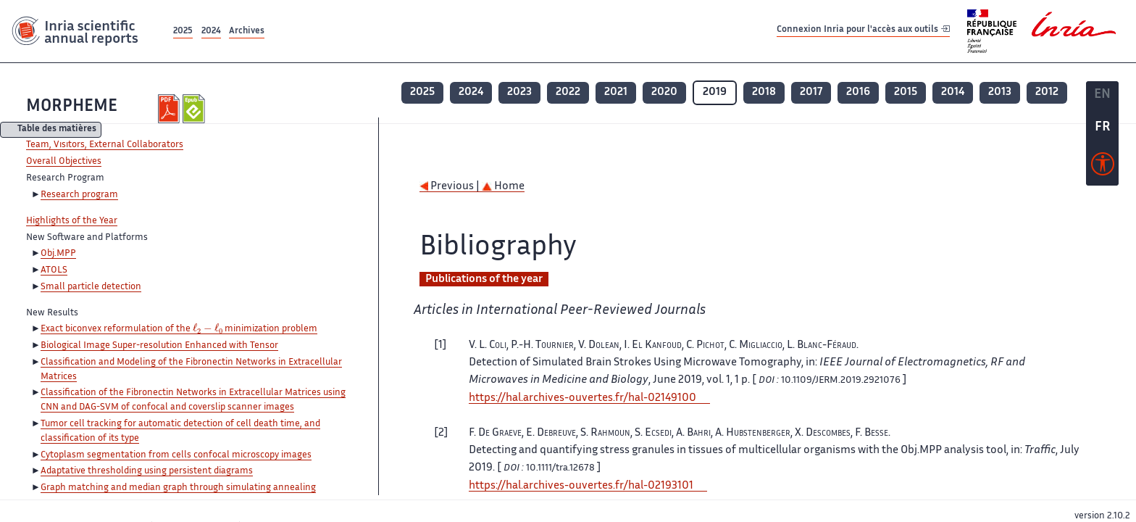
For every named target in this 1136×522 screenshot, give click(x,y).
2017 (811, 92)
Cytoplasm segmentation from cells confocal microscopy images (176, 455)
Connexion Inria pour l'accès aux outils (863, 31)
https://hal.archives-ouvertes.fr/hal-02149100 (582, 398)
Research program (79, 195)
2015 (905, 92)
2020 (664, 92)
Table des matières (56, 130)
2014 (952, 92)
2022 (568, 92)
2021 (615, 92)
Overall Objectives (63, 161)
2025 (183, 32)
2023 (519, 92)
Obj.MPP (58, 253)
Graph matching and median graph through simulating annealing (178, 488)
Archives (246, 32)
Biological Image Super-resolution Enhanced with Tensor (159, 345)
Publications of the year (484, 279)
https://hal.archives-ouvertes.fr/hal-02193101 (581, 486)
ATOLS (54, 270)
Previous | (450, 186)
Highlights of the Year (71, 221)
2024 (211, 32)
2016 (858, 92)
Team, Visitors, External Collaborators (104, 145)
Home (503, 186)
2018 (764, 92)
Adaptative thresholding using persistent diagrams (147, 471)
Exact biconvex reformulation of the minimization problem (179, 329)
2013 (999, 92)
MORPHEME (71, 107)
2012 (1046, 92)
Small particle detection (91, 287)
